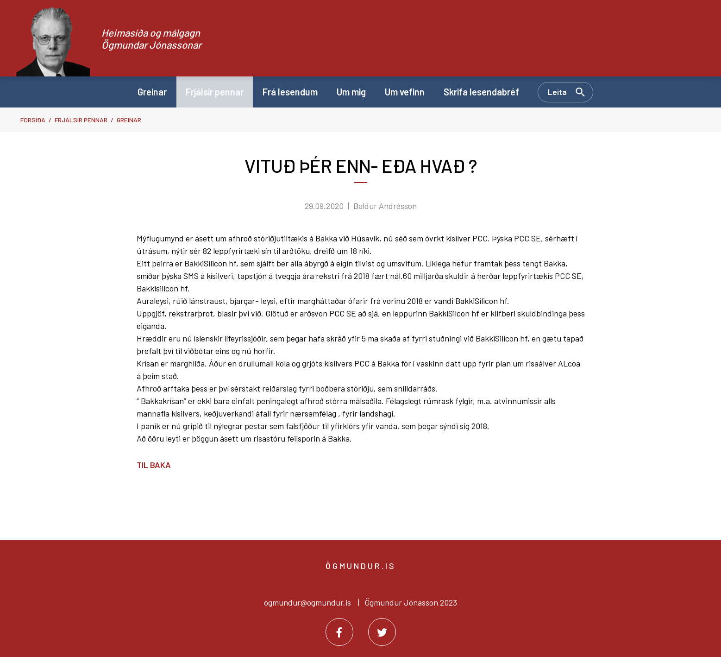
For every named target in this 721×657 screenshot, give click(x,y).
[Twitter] (382, 632)
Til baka (154, 465)
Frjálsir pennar (81, 120)
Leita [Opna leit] (557, 92)
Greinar (129, 120)
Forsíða (32, 120)
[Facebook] (339, 632)
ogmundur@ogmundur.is (307, 602)
